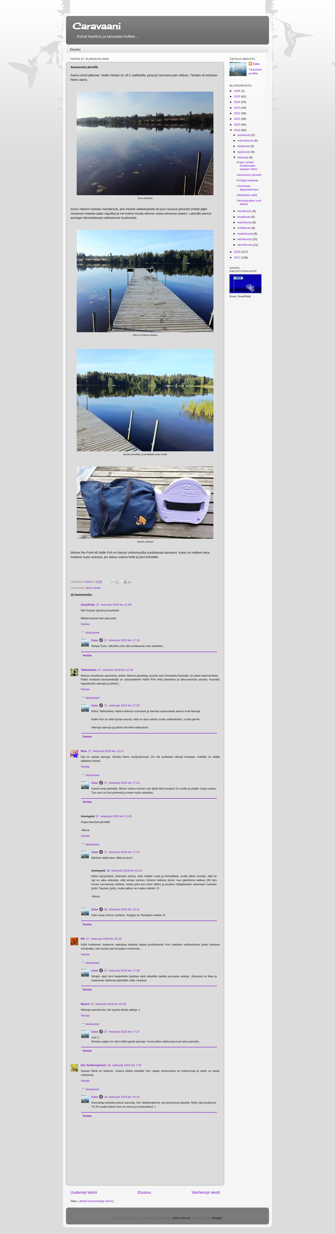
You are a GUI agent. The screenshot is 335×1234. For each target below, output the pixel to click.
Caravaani (96, 26)
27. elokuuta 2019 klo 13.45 (113, 816)
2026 (237, 90)
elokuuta (243, 157)
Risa (84, 751)
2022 (237, 113)
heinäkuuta (244, 211)
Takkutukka (88, 669)
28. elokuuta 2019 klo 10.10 (124, 870)
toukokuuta (244, 222)
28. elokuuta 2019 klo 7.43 (124, 1065)
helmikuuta (244, 239)
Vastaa (85, 624)
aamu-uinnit (93, 587)
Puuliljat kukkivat (247, 180)
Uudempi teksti (83, 1192)
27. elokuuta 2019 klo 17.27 (122, 1031)
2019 (237, 130)
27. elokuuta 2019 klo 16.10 (104, 938)
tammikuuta (245, 244)
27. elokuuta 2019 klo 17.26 (122, 970)
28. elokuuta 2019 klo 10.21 (122, 909)
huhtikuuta (244, 227)
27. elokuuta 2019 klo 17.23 (122, 782)
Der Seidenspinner (93, 1065)
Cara (94, 640)
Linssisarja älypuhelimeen (248, 187)
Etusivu (75, 49)
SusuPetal (88, 604)
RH (83, 938)
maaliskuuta (245, 233)
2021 (237, 118)
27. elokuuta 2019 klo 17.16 (122, 640)
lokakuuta (244, 146)
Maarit (85, 1004)
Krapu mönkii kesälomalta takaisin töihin (247, 166)
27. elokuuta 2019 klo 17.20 (122, 705)
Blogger (217, 1218)
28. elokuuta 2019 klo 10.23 (122, 1096)
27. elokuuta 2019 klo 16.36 (108, 1004)
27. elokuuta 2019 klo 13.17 (106, 751)
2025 (237, 96)
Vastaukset (92, 632)
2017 (237, 257)
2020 (237, 124)
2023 (237, 107)
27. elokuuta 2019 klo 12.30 (115, 669)
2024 (237, 102)
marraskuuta (245, 140)
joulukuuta (244, 135)
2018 (237, 251)
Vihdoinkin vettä (247, 195)
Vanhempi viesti (206, 1192)
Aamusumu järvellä (249, 174)
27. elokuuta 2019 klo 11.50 (113, 604)
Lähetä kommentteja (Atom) (96, 1201)
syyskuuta (244, 151)
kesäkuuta (244, 216)
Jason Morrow (181, 1218)
